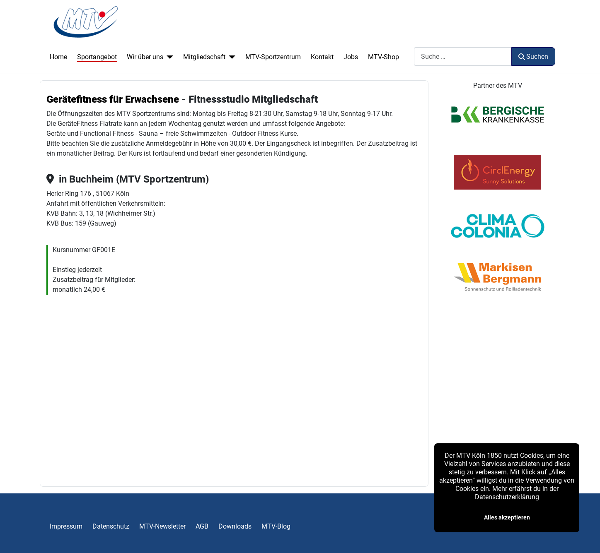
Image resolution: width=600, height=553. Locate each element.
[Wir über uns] (168, 57)
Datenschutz (110, 526)
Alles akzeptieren (507, 517)
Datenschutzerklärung (507, 497)
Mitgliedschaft (204, 57)
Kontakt (322, 57)
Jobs (351, 57)
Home (58, 57)
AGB (202, 526)
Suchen (533, 56)
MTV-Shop (383, 57)
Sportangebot (97, 57)
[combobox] (463, 56)
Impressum (66, 526)
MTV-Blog (275, 526)
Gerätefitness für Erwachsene (112, 99)
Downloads (235, 526)
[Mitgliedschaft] (230, 57)
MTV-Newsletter (162, 526)
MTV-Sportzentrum (273, 57)
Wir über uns (145, 57)
